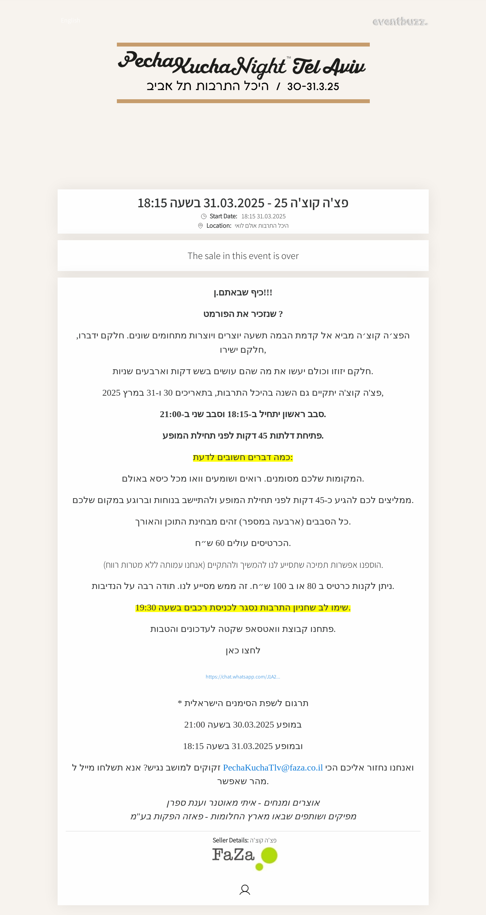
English (70, 20)
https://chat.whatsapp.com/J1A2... (243, 676)
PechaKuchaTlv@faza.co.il (273, 767)
